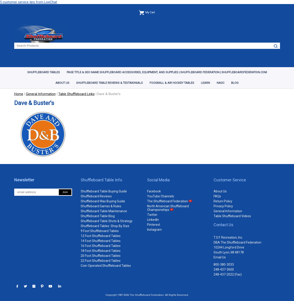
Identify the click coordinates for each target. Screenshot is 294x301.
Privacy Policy (223, 206)
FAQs (217, 196)
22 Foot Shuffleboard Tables (101, 260)
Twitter (152, 215)
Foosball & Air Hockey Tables (172, 82)
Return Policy (223, 201)
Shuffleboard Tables (43, 72)
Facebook (154, 191)
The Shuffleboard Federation (169, 201)
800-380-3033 (224, 264)
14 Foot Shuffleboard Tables (101, 241)
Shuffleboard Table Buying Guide (104, 191)
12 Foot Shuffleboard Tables (101, 236)
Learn (205, 82)
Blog (235, 82)
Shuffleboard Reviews (96, 196)
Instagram (154, 229)
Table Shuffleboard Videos (232, 216)
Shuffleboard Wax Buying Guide (103, 201)
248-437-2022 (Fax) (228, 274)
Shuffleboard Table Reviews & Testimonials (109, 82)
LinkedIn (153, 219)
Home (18, 94)
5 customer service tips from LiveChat (28, 2)
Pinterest (153, 224)
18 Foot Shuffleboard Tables (101, 251)
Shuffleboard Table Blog (98, 216)
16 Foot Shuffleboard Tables (101, 246)
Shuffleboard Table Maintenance (104, 211)
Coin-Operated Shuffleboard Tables (106, 265)
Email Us (220, 257)
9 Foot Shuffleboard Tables (100, 231)
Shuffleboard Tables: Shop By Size (105, 226)
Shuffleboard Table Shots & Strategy (106, 221)
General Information (228, 211)
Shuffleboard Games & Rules (101, 206)
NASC (220, 82)
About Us (62, 82)
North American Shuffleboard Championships (168, 208)
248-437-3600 (224, 269)
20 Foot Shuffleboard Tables (101, 256)
